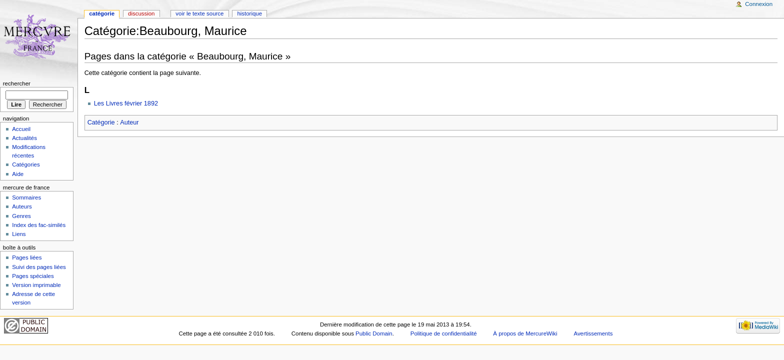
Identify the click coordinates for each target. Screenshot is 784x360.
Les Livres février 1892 (126, 103)
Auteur (129, 122)
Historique (249, 13)
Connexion (758, 4)
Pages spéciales (33, 276)
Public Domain (374, 333)
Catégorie (101, 122)
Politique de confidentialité (443, 333)
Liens (19, 234)
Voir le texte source (200, 13)
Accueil (21, 129)
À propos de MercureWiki (525, 333)
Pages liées (27, 257)
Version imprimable (36, 285)
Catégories (26, 165)
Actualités (24, 138)
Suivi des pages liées (39, 267)
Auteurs (22, 207)
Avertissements (593, 333)
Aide (18, 174)
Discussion (141, 13)
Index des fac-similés (39, 225)
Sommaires (26, 197)
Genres (21, 216)
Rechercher (16, 83)
